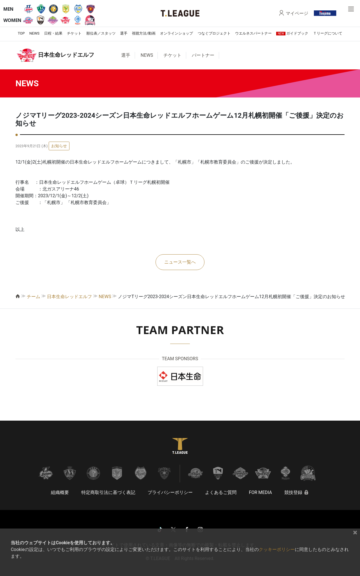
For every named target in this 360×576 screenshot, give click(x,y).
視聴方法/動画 (143, 33)
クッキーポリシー (277, 549)
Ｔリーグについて (327, 33)
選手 (123, 33)
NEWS (34, 33)
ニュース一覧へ (180, 262)
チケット (74, 33)
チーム (33, 296)
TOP (21, 33)
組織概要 (60, 492)
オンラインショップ (176, 33)
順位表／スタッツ (101, 33)
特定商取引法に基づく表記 (108, 492)
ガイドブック (292, 33)
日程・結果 (53, 33)
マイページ (297, 13)
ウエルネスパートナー (253, 33)
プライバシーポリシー (170, 492)
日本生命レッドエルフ (69, 296)
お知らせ (59, 146)
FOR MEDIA (260, 492)
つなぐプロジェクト (214, 33)
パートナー (203, 55)
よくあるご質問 (221, 492)
